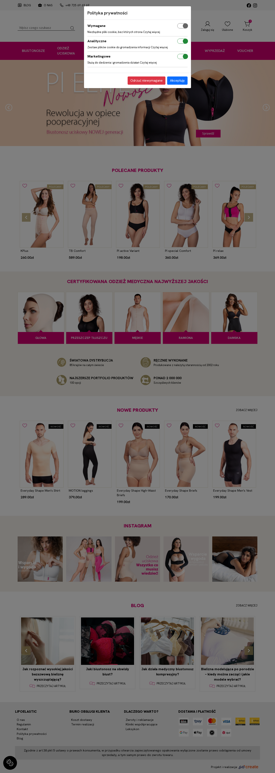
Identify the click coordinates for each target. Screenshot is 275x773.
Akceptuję (177, 80)
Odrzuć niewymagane (146, 80)
